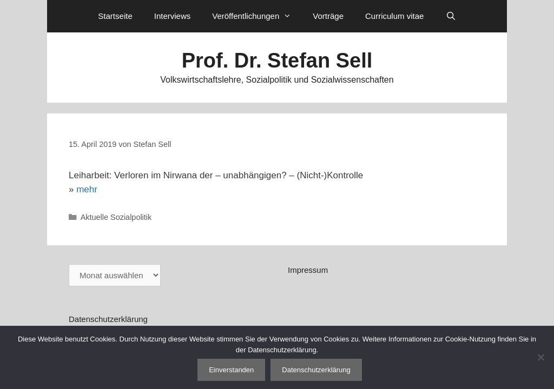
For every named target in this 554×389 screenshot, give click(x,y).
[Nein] (540, 357)
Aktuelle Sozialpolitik (116, 217)
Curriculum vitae (394, 16)
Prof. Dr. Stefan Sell (277, 60)
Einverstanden (231, 370)
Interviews (172, 16)
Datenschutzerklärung (108, 319)
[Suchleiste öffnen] (450, 16)
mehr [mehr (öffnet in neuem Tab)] (86, 189)
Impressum (308, 269)
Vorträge (328, 16)
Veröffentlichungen (257, 16)
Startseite (115, 16)
